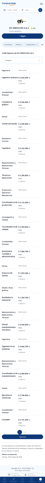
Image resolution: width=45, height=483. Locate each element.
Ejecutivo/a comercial (7, 396)
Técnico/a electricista (7, 176)
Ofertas (19, 45)
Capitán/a (6, 148)
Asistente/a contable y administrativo (8, 254)
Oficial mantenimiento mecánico (9, 327)
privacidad (26, 470)
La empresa (8, 45)
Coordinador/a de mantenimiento (10, 374)
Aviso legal (18, 470)
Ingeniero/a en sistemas (8, 347)
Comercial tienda (9, 123)
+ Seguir (22, 36)
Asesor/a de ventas (7, 274)
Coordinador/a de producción (10, 203)
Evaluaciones (32, 45)
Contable (6, 419)
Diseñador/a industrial (7, 298)
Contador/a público (7, 103)
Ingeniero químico (10, 77)
